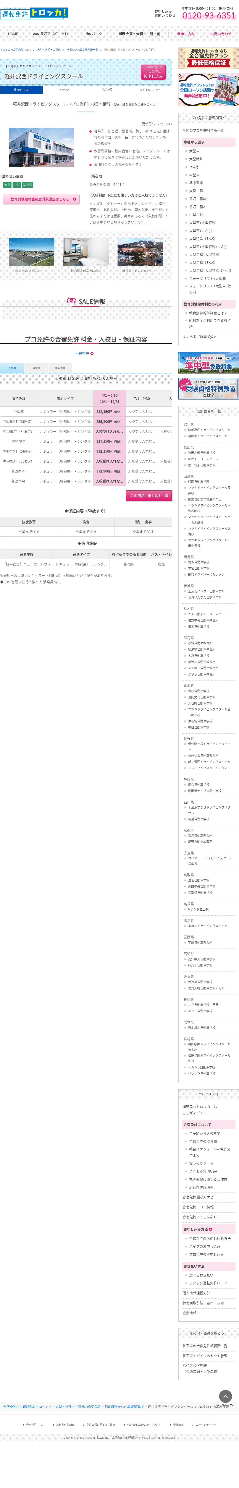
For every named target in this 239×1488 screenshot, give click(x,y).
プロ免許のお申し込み (206, 1254)
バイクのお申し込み (204, 1246)
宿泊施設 (107, 90)
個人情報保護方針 (196, 1292)
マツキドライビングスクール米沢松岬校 (209, 508)
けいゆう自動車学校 (201, 1073)
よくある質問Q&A (203, 1171)
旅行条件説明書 (201, 1187)
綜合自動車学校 (198, 784)
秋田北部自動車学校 (201, 452)
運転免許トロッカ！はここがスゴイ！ (199, 1109)
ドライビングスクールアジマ (207, 768)
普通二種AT (198, 206)
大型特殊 (196, 158)
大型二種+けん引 (202, 262)
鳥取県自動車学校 (200, 892)
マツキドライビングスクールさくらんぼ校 (209, 519)
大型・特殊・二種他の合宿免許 (78, 1406)
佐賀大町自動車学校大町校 (206, 988)
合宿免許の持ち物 (203, 1141)
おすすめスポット (150, 90)
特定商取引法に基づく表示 (203, 1302)
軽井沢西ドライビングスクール (209, 761)
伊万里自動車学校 (200, 982)
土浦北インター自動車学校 (206, 591)
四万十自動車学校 (200, 965)
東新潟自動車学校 (200, 721)
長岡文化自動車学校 (201, 697)
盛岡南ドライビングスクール (208, 436)
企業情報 (189, 1312)
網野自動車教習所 (200, 841)
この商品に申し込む (146, 495)
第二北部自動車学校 (201, 465)
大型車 (194, 150)
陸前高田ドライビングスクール (209, 429)
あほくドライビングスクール (208, 925)
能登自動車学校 (198, 819)
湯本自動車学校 (198, 562)
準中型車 (196, 182)
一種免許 (82, 353)
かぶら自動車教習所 (201, 674)
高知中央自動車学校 (201, 959)
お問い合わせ (221, 33)
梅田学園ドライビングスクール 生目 (209, 1058)
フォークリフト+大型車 (207, 278)
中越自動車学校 (198, 727)
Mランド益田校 (198, 909)
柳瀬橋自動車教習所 (201, 649)
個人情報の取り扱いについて (144, 1425)
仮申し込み (185, 33)
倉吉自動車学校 (198, 880)
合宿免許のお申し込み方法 (210, 1238)
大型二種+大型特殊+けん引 (210, 270)
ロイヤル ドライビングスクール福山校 (210, 861)
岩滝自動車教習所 (200, 835)
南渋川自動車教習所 (201, 662)
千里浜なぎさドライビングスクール (209, 810)
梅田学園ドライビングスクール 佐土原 (209, 1046)
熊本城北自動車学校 (201, 1027)
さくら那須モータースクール (207, 614)
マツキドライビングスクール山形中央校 (209, 542)
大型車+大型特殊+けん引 (208, 246)
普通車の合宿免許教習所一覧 (205, 1345)
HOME (13, 33)
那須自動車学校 (198, 626)
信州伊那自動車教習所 (203, 755)
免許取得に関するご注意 (208, 1179)
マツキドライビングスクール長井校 (209, 490)
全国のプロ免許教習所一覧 (203, 130)
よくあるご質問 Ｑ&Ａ (199, 336)
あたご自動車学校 (200, 1011)
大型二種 (196, 190)
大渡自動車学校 (198, 655)
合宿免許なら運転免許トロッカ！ (27, 1406)
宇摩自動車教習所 (200, 942)
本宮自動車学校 (198, 568)
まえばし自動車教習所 (203, 668)
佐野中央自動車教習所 (203, 620)
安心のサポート (201, 1163)
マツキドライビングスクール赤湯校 (209, 531)
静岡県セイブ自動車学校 (204, 790)
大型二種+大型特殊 (204, 254)
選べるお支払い (201, 1275)
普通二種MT (198, 198)
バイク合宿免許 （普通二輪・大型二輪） (201, 1368)
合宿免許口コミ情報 (198, 1206)
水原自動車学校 (198, 691)
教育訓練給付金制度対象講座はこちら (40, 198)
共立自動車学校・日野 (203, 1004)
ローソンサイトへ (206, 1425)
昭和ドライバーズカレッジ (206, 574)
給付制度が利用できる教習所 (210, 323)
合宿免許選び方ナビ (198, 1196)
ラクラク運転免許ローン (208, 1282)
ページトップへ (225, 1405)
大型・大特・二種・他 (143, 33)
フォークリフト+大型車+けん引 (210, 289)
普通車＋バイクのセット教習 (205, 1355)
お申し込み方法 (196, 1229)
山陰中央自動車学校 (201, 886)
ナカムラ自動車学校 (201, 1067)
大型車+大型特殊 (202, 222)
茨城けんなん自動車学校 (204, 597)
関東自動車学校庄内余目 (204, 499)
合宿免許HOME (35, 1425)
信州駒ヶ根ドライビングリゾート (209, 746)
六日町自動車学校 (200, 703)
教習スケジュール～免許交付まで (210, 1152)
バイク (97, 33)
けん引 (194, 166)
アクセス (64, 90)
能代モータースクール (203, 458)
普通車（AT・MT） (55, 33)
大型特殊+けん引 (202, 238)
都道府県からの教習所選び (124, 1406)
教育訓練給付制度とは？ (208, 312)
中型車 (194, 174)
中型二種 (196, 214)
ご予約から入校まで (204, 1133)
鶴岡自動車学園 (198, 481)
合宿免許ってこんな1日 (200, 1216)
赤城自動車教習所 (200, 643)
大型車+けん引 (200, 230)
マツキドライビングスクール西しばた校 (209, 712)
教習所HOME (21, 90)
